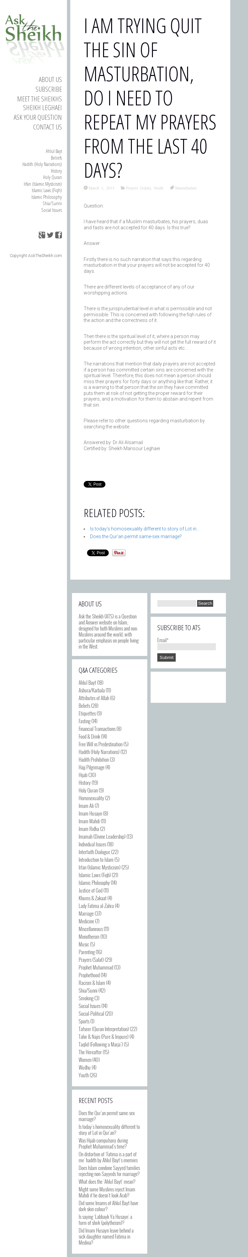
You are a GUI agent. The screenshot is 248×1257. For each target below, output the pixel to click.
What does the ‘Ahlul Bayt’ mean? (107, 1181)
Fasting (84, 721)
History (56, 170)
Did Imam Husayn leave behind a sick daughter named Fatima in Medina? (106, 1236)
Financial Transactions (97, 728)
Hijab (83, 774)
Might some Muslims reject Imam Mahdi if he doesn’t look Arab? (107, 1192)
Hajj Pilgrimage (91, 767)
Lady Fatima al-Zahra (96, 905)
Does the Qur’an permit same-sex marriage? (107, 1115)
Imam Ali (86, 805)
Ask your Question (38, 117)
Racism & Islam (92, 982)
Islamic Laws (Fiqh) (47, 190)
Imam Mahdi (89, 821)
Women (85, 1059)
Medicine (86, 921)
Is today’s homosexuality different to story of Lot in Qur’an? (109, 1129)
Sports (84, 1021)
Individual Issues (92, 844)
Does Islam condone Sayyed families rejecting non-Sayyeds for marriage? (109, 1170)
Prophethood (89, 975)
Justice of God (90, 890)
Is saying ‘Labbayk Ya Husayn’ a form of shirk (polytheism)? (105, 1219)
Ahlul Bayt (54, 151)
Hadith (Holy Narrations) (42, 164)
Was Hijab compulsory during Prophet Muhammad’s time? (103, 1143)
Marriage (86, 913)
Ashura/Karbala (92, 690)
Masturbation (185, 188)
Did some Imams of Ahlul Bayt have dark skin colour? (108, 1205)
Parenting (87, 951)
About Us (50, 79)
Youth (158, 188)
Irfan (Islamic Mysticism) (43, 183)
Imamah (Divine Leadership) (102, 836)
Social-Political (91, 1013)
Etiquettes (87, 713)
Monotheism (89, 936)
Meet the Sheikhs (39, 98)
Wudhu (85, 1067)
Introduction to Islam (96, 859)
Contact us (47, 127)
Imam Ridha (89, 828)
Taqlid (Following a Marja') (101, 1044)
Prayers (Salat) (138, 188)
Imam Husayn (90, 813)
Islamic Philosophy (46, 196)
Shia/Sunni (52, 203)
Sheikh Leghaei (42, 107)
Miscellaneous (91, 928)
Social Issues (51, 209)
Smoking (86, 998)
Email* (186, 643)
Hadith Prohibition (94, 759)
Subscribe (48, 89)
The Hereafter (90, 1052)
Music (84, 944)
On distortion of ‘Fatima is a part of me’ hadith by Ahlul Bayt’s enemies (108, 1157)
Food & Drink (89, 736)
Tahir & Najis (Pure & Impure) (104, 1036)
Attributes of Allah (94, 697)
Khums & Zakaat (92, 898)
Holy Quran (52, 177)
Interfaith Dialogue (94, 851)
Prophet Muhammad (96, 967)
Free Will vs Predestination (100, 744)
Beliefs (56, 157)
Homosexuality (91, 798)
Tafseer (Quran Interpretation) (104, 1028)
